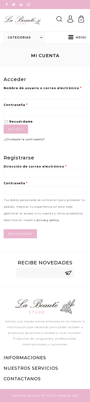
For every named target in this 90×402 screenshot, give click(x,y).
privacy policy (48, 220)
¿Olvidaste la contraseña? (24, 139)
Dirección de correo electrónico (35, 166)
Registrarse (20, 234)
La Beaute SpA (66, 395)
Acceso (16, 129)
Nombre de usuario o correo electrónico (43, 88)
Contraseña (16, 105)
